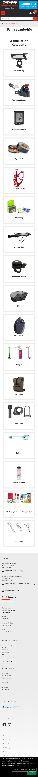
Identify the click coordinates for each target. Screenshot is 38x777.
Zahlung (4, 666)
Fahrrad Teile (7, 744)
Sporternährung (8, 752)
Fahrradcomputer (19, 130)
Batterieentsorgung (8, 657)
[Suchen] (35, 19)
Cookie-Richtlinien (13, 766)
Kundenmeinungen (7, 645)
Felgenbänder (19, 159)
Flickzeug (19, 218)
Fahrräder (6, 736)
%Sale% (5, 756)
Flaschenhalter (19, 188)
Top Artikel (5, 673)
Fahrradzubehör (11, 24)
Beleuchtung (19, 71)
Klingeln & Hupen (19, 277)
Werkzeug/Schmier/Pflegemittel (19, 512)
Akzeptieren (32, 773)
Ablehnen (32, 769)
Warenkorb (5, 671)
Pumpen (19, 365)
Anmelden (5, 687)
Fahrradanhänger (19, 100)
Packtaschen (19, 336)
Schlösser (19, 424)
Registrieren (5, 689)
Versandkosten (6, 676)
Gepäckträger (19, 247)
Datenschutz (5, 652)
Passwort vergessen (8, 692)
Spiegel (19, 453)
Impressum (5, 650)
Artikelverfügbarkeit (8, 668)
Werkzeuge (19, 541)
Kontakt (4, 647)
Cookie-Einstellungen (20, 769)
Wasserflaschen (19, 483)
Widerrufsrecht (6, 678)
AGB (3, 655)
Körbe (19, 306)
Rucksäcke (19, 394)
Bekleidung (6, 748)
